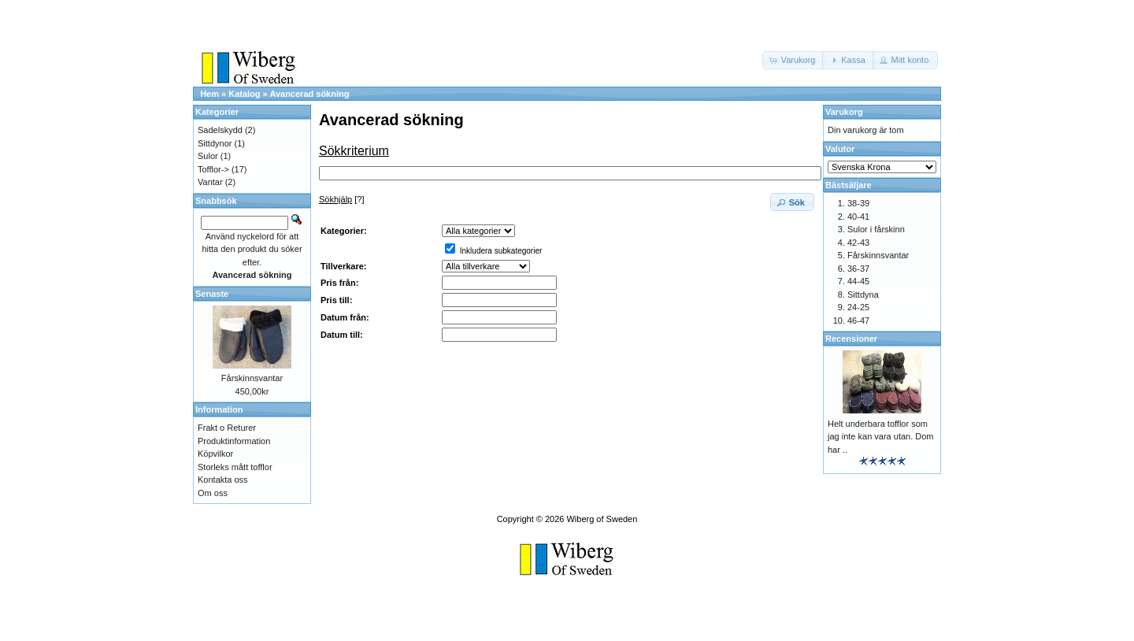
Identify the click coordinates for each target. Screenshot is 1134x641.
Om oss (213, 493)
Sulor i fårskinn (876, 229)
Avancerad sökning (309, 93)
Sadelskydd (220, 130)
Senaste (211, 293)
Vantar (210, 182)
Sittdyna (863, 294)
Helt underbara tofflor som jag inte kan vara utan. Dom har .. (881, 436)
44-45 (858, 281)
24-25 (858, 307)
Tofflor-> (213, 169)
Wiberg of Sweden (601, 519)
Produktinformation (234, 441)
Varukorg (844, 112)
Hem (209, 93)
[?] (342, 199)
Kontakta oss (223, 479)
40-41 (858, 216)
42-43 (858, 242)
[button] (793, 60)
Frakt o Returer (227, 427)
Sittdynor (215, 143)
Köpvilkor (215, 453)
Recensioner (851, 338)
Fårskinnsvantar (252, 378)
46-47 (858, 320)
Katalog (244, 93)
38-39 (858, 203)
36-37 (858, 268)
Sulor (208, 156)
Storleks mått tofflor (235, 467)
